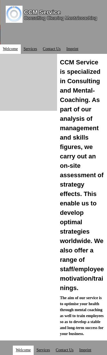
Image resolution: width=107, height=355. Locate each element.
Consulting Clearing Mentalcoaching (60, 18)
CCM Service (42, 12)
